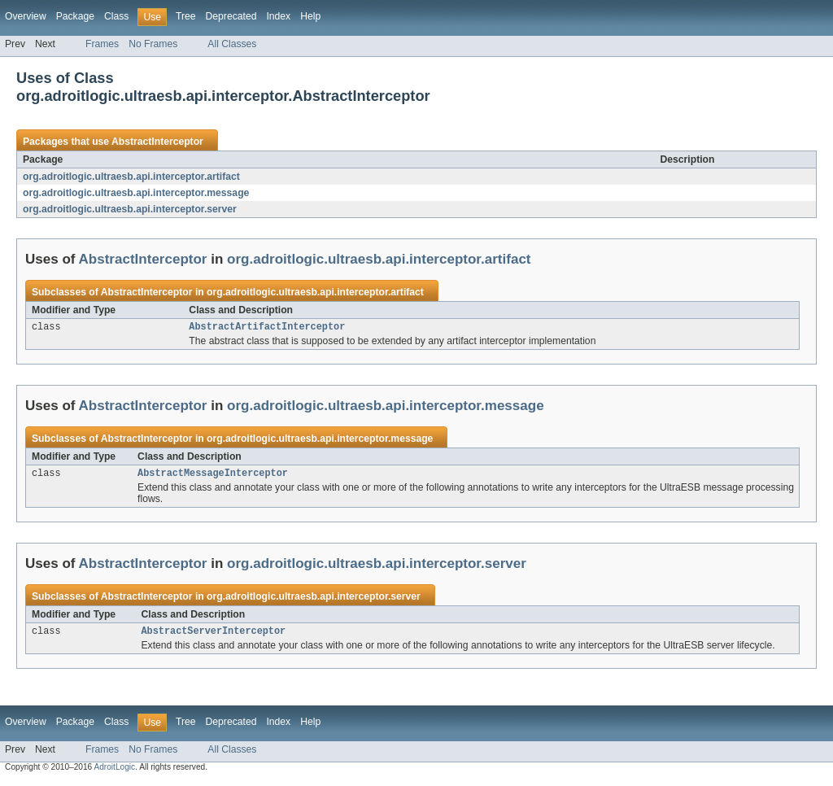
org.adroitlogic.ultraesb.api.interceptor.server (130, 209)
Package (75, 16)
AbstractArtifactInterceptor (267, 327)
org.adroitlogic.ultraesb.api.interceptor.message (136, 193)
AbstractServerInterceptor (213, 635)
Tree (186, 16)
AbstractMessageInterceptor (212, 476)
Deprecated (231, 16)
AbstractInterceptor (157, 141)
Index (278, 16)
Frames (102, 44)
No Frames (153, 44)
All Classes (231, 44)
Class (116, 16)
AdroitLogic (114, 771)
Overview (25, 16)
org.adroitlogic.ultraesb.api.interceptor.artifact (131, 176)
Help (310, 16)
